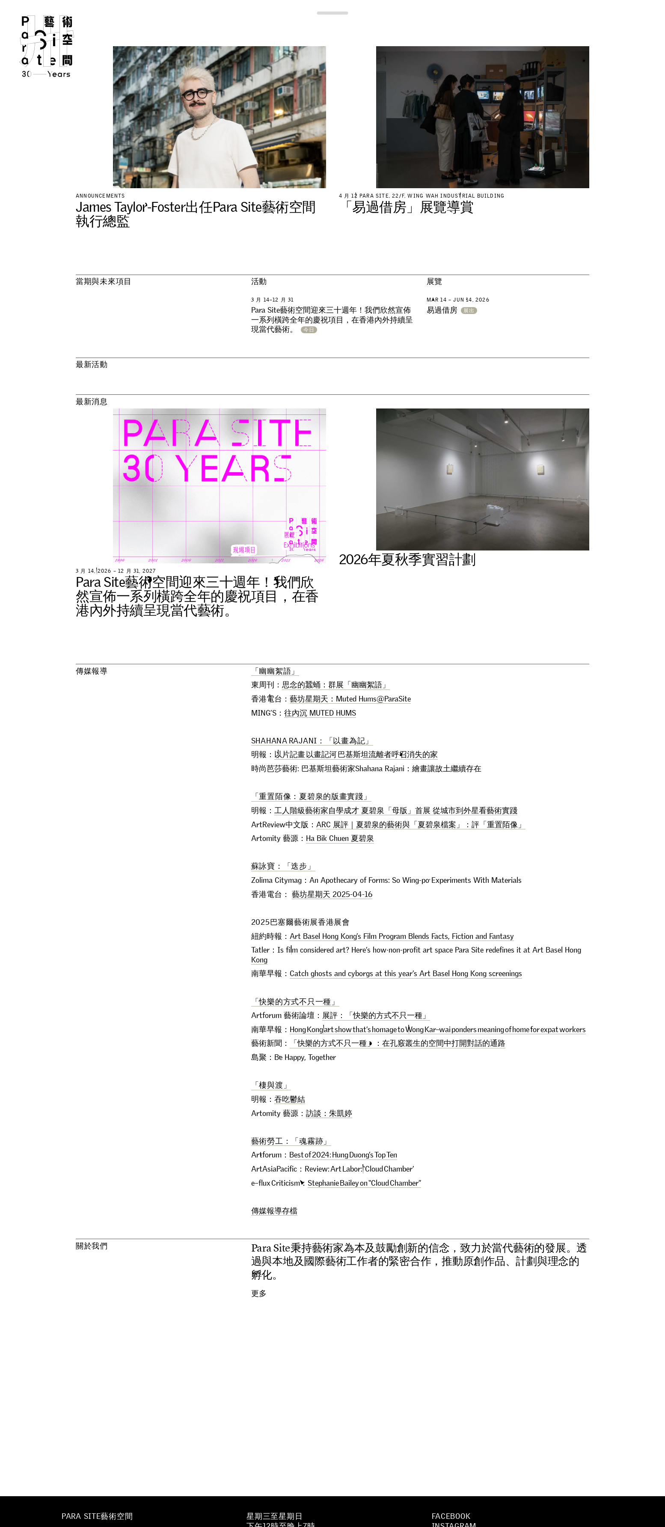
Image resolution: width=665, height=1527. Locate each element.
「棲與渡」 (271, 1085)
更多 (259, 1293)
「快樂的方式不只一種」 (295, 1001)
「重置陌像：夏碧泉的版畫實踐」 (311, 796)
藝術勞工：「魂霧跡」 (291, 1141)
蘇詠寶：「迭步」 (283, 866)
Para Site (60, 46)
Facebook (451, 1516)
